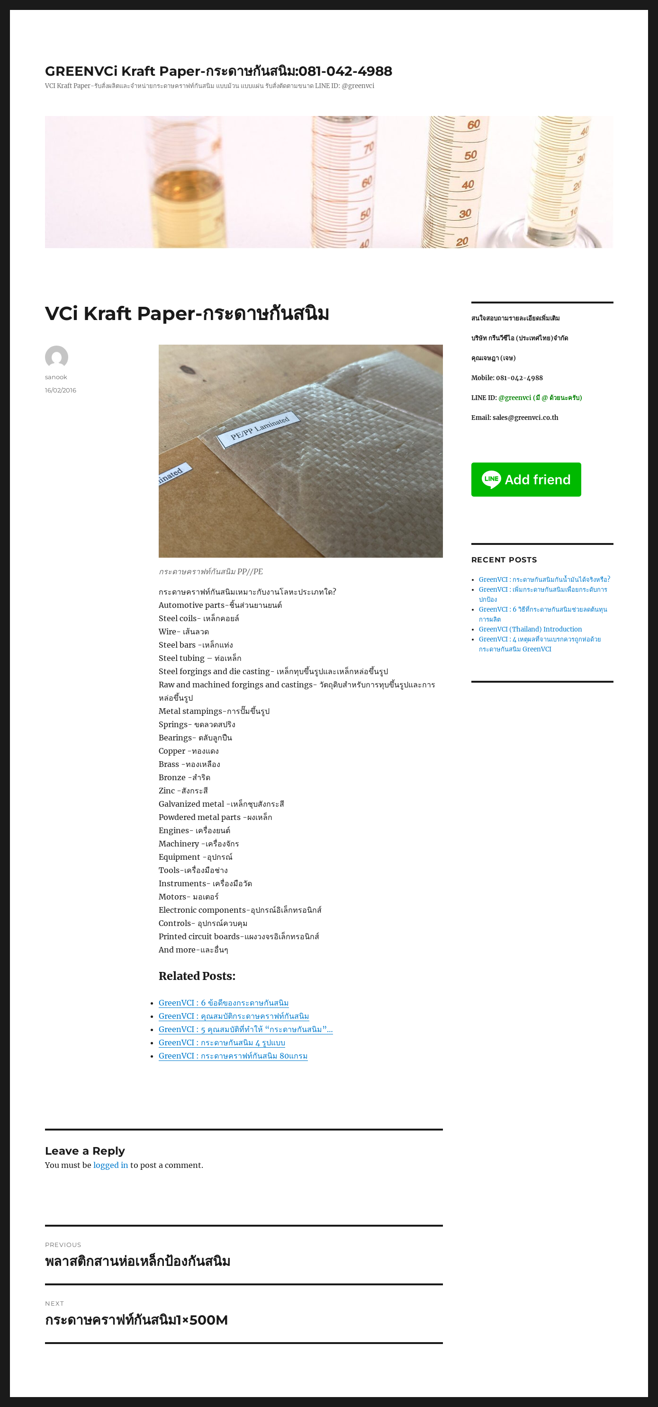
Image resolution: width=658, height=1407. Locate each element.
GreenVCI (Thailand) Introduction (530, 629)
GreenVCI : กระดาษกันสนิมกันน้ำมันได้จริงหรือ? (544, 580)
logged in (110, 1165)
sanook (56, 377)
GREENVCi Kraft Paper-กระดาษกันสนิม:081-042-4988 (218, 71)
